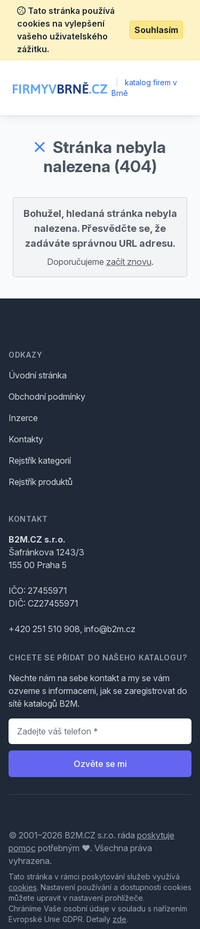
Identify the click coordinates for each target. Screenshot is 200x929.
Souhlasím (156, 30)
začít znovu (128, 261)
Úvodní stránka (38, 375)
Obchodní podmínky (47, 396)
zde (119, 919)
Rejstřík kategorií (40, 460)
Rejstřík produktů (41, 481)
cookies (23, 887)
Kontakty (26, 439)
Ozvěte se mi (100, 763)
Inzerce (23, 418)
